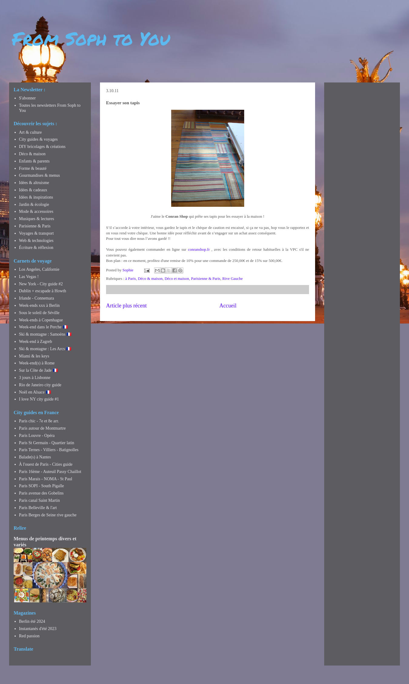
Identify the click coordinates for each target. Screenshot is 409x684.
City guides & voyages (38, 139)
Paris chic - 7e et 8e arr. (39, 421)
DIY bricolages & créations (42, 146)
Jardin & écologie (34, 204)
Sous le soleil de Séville (39, 312)
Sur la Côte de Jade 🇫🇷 (38, 370)
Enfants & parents (34, 161)
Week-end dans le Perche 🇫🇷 (43, 327)
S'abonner (27, 98)
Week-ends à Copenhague (41, 320)
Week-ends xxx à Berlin (39, 305)
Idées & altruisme (34, 182)
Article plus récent (126, 306)
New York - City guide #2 (41, 284)
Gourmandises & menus (39, 175)
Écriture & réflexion (36, 247)
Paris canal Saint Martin (39, 500)
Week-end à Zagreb (35, 341)
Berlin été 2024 (32, 621)
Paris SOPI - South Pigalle (41, 486)
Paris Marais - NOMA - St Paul (45, 479)
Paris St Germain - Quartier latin (46, 443)
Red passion (29, 636)
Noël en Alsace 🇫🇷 (35, 392)
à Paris (130, 278)
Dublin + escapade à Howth (42, 291)
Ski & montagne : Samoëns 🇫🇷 (45, 334)
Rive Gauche (232, 278)
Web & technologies (36, 240)
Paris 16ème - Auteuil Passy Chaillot (50, 471)
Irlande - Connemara (36, 298)
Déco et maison (177, 278)
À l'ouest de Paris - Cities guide (46, 464)
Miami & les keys (34, 356)
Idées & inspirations (36, 197)
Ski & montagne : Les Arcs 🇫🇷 (45, 349)
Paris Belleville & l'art (38, 507)
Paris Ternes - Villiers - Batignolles (48, 450)
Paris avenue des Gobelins (41, 493)
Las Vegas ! (29, 276)
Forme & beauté (33, 168)
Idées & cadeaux (33, 190)
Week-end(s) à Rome (37, 363)
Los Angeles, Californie (39, 269)
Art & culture (30, 132)
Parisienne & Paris (206, 278)
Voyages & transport (36, 233)
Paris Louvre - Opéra (37, 435)
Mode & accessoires (36, 211)
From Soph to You (91, 38)
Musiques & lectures (36, 218)
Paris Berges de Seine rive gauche (48, 515)
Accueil (228, 306)
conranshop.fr (199, 249)
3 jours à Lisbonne (35, 377)
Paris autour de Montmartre (42, 428)
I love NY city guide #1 (39, 399)
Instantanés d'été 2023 (38, 628)
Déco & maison (150, 278)
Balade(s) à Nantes (35, 457)
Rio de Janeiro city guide (40, 385)
